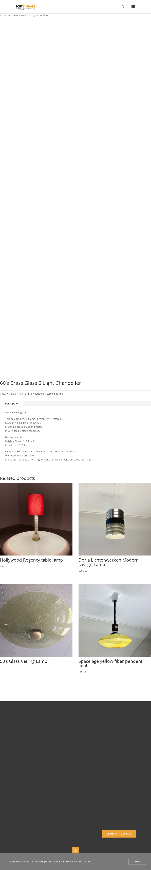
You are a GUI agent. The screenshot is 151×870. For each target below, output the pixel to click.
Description (11, 403)
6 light (28, 393)
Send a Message (119, 833)
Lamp (50, 393)
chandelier (39, 393)
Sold (10, 15)
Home (3, 15)
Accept (137, 861)
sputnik (58, 393)
